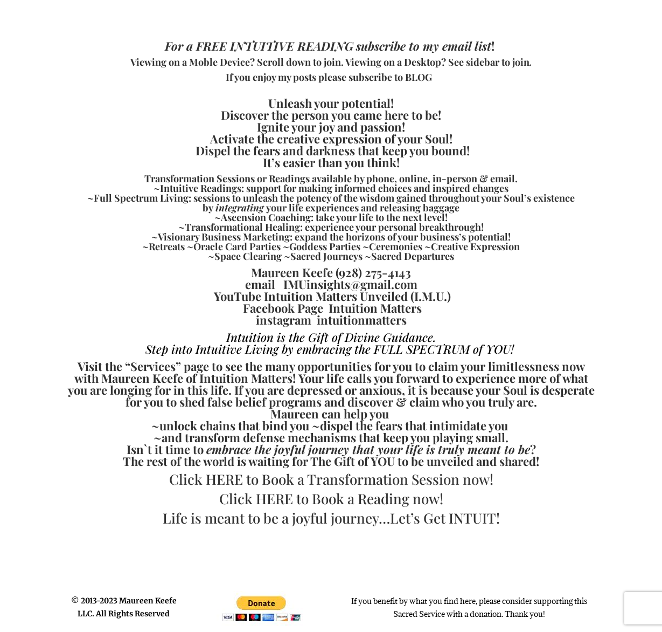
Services (153, 366)
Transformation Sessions (199, 178)
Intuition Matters (375, 308)
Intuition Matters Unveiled (336, 296)
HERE (224, 479)
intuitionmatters (362, 320)
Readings (289, 178)
